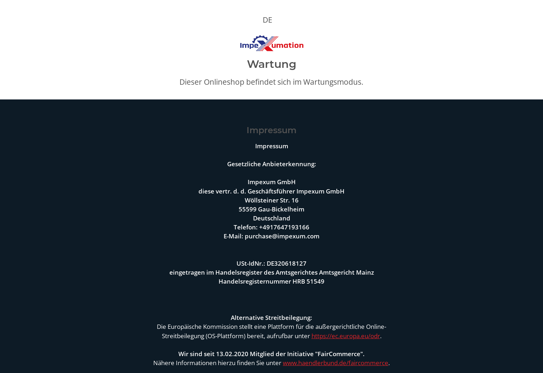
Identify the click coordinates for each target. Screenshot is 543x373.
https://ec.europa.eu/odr (346, 336)
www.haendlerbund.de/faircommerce (335, 363)
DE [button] (267, 20)
